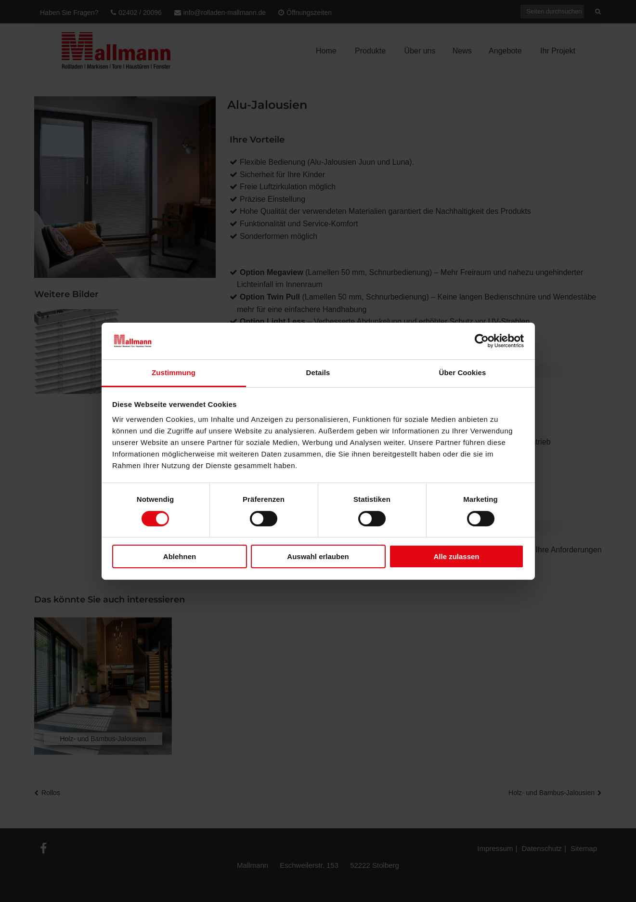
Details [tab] (318, 372)
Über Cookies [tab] (462, 372)
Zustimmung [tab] (173, 372)
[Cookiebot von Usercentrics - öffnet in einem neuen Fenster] (482, 341)
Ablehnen (179, 556)
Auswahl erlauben (318, 556)
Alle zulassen (456, 556)
